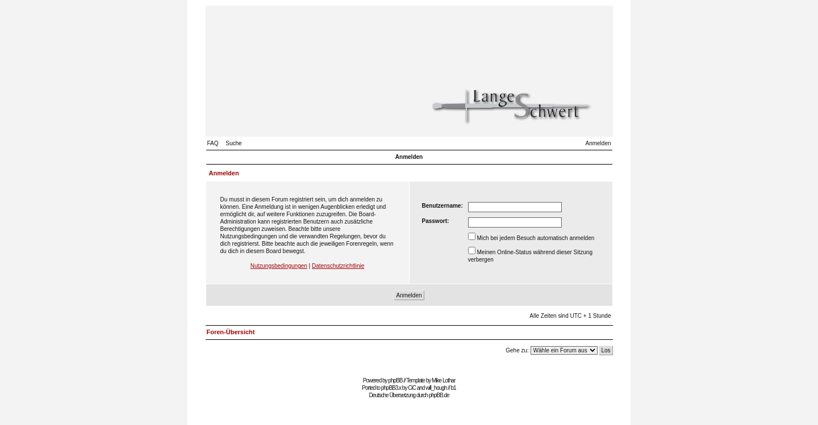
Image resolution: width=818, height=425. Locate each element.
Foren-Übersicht (231, 332)
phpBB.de (439, 395)
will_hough (435, 388)
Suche (233, 143)
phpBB (395, 380)
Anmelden (598, 143)
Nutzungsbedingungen (279, 266)
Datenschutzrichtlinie (338, 266)
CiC (412, 388)
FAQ (213, 143)
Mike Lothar (443, 380)
